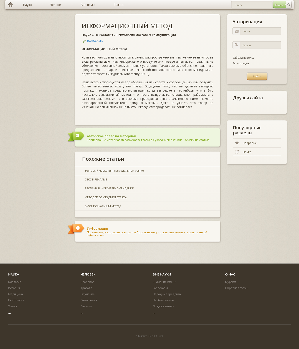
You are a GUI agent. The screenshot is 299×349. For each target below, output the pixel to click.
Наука (86, 35)
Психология (104, 35)
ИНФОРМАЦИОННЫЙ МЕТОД (127, 26)
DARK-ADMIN (95, 41)
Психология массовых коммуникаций (146, 35)
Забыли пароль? (243, 58)
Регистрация (241, 63)
